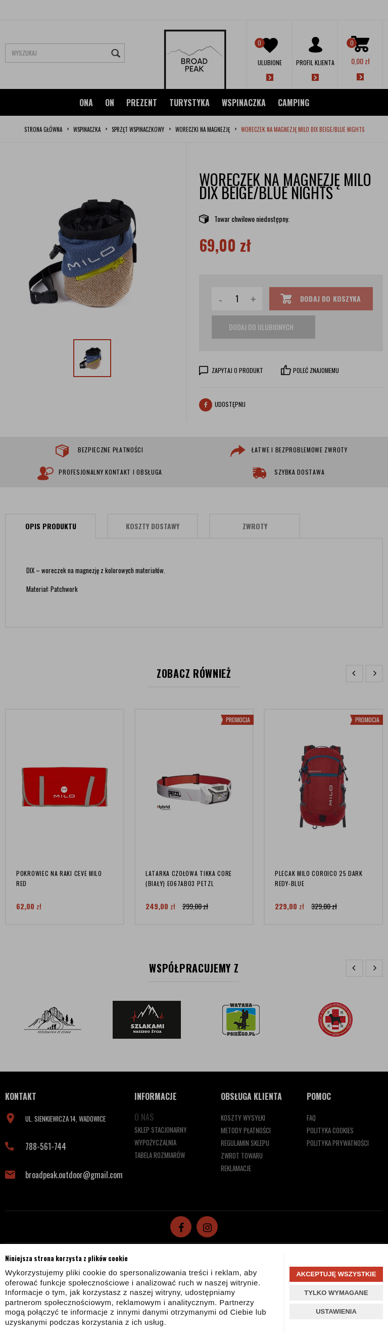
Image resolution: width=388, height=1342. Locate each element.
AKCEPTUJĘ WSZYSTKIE (336, 1274)
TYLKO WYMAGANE (336, 1293)
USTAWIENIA (336, 1311)
